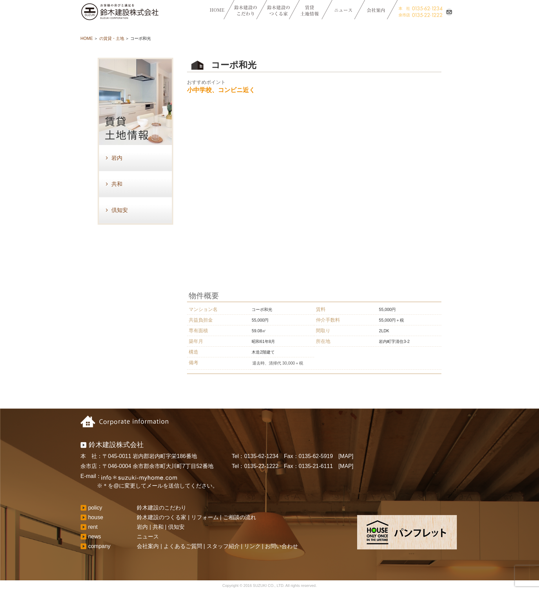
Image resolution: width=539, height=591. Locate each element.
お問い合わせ (281, 546)
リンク (252, 546)
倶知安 (119, 210)
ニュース (148, 536)
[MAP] (345, 456)
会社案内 (148, 546)
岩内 (116, 158)
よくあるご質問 (183, 546)
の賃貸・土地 (111, 38)
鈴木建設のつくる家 (161, 517)
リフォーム (205, 517)
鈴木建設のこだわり (161, 508)
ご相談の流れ (239, 517)
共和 (116, 184)
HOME (86, 38)
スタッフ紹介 (223, 546)
